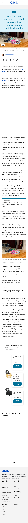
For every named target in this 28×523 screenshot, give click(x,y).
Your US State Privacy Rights (19, 485)
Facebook (5, 80)
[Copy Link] (17, 60)
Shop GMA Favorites (13, 345)
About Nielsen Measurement (17, 492)
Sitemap (16, 504)
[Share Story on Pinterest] (10, 60)
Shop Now (17, 366)
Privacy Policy (5, 490)
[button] (2, 2)
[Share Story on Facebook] (3, 60)
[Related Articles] (14, 203)
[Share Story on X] (7, 60)
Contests (4, 485)
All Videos (4, 511)
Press (15, 495)
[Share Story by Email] (13, 60)
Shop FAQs (4, 504)
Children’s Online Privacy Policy (6, 498)
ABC (3, 509)
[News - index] (14, 12)
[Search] (25, 3)
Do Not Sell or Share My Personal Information (6, 494)
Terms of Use (5, 487)
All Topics (4, 514)
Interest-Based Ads (19, 489)
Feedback (16, 497)
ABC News (4, 506)
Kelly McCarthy (10, 54)
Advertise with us (6, 501)
